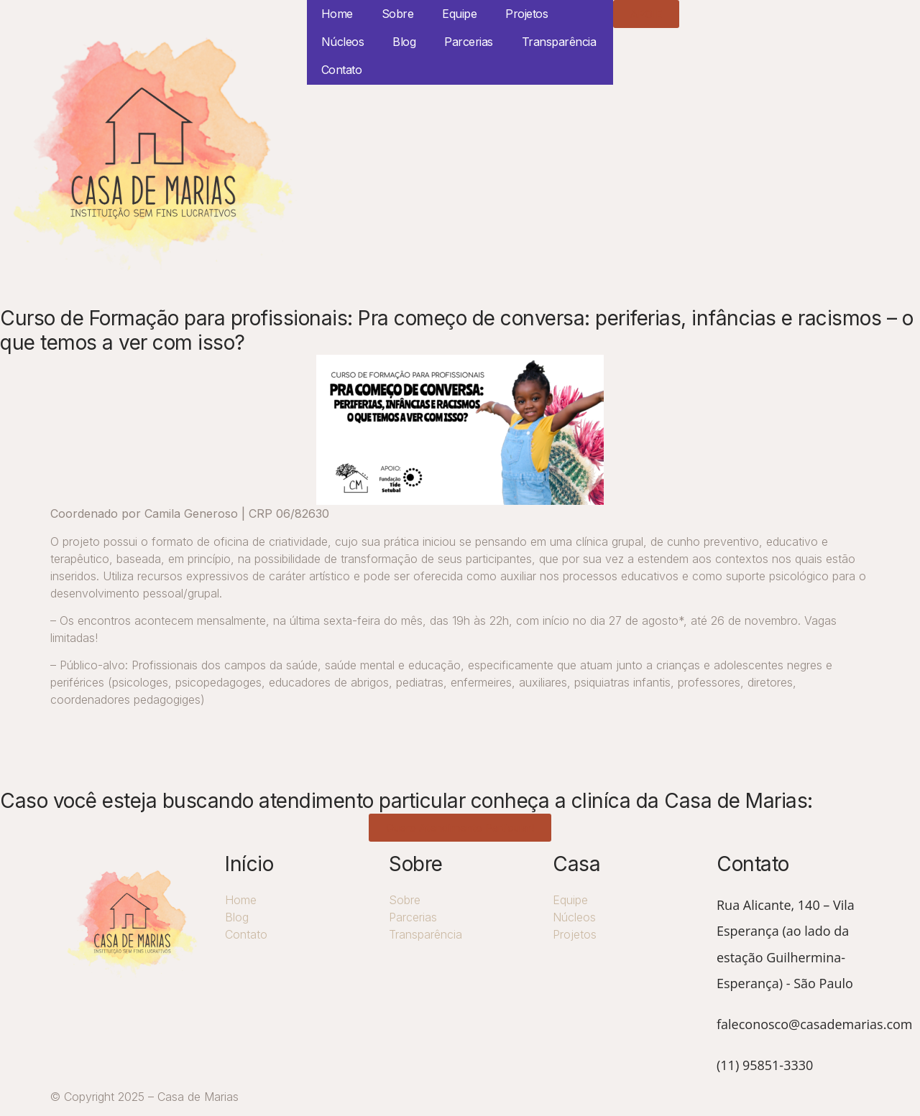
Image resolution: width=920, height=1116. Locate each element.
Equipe (459, 13)
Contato (341, 69)
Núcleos (342, 41)
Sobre (398, 13)
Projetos (526, 13)
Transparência (559, 41)
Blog (403, 41)
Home (337, 13)
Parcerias (468, 41)
